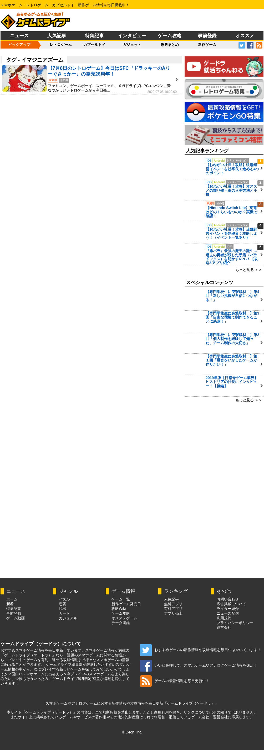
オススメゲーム (124, 618)
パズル (64, 599)
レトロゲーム (61, 44)
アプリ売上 (173, 613)
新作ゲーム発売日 (126, 604)
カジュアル (68, 618)
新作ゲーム (207, 44)
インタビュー (132, 35)
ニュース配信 (228, 613)
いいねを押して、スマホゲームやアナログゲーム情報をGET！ (199, 665)
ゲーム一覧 (120, 599)
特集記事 (94, 35)
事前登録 (207, 35)
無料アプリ (173, 604)
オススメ (244, 35)
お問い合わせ (228, 599)
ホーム (11, 599)
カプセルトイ (94, 44)
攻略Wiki (118, 609)
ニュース (19, 35)
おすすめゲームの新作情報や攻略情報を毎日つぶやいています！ (200, 650)
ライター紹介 (228, 609)
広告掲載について (231, 604)
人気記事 (56, 35)
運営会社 (224, 627)
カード (64, 613)
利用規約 (224, 618)
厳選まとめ (169, 44)
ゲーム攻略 (169, 35)
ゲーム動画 (15, 618)
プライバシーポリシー (235, 623)
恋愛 (62, 604)
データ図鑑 (120, 623)
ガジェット (132, 44)
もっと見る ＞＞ (248, 270)
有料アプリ (173, 609)
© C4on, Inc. (132, 732)
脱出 (62, 609)
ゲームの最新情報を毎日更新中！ (175, 681)
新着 (10, 604)
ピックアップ (19, 44)
